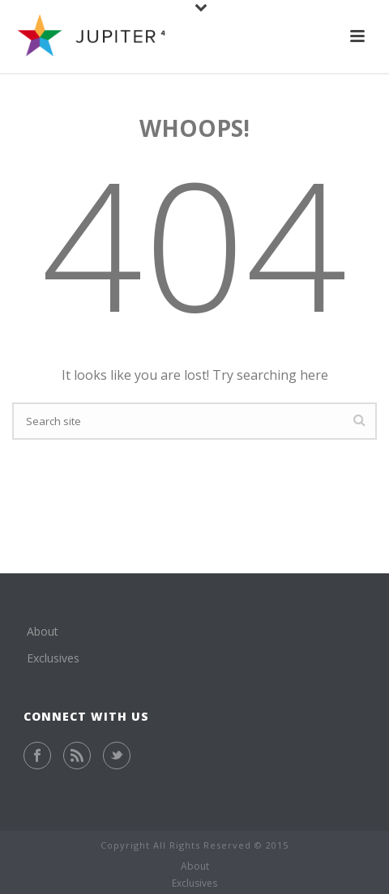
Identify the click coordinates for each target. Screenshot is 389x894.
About (42, 631)
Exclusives (53, 658)
